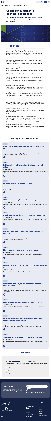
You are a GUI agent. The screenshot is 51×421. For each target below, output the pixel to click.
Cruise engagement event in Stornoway (17, 183)
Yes (9, 367)
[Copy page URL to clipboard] (17, 46)
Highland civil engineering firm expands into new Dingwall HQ (24, 147)
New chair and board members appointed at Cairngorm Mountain (23, 232)
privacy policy (34, 392)
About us (40, 409)
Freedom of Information (43, 415)
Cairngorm (18, 21)
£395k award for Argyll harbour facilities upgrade (21, 200)
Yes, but (9, 373)
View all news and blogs (25, 352)
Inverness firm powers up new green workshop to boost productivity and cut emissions (23, 320)
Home (2, 5)
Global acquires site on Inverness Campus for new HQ (22, 302)
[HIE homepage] (2, 2)
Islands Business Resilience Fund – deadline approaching (24, 215)
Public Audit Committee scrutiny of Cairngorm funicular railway (23, 166)
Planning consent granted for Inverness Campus (20, 250)
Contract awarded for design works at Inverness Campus (23, 337)
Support (40, 407)
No (8, 370)
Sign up (28, 389)
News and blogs (7, 5)
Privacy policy (41, 413)
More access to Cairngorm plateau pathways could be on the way (25, 266)
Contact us (28, 412)
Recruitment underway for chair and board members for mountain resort (23, 285)
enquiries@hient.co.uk (30, 416)
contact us (18, 364)
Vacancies (41, 411)
